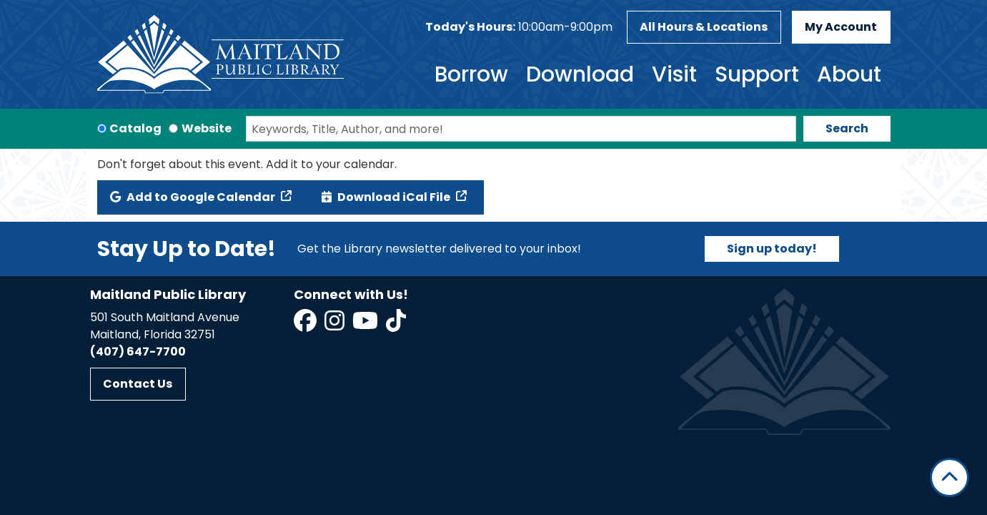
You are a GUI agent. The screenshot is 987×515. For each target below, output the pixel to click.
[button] (519, 27)
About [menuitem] (849, 74)
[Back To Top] (949, 477)
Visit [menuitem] (674, 74)
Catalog (135, 128)
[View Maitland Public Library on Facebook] (306, 325)
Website (207, 128)
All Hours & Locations (704, 27)
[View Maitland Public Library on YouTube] (366, 325)
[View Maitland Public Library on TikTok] (396, 325)
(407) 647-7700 (138, 351)
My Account (841, 27)
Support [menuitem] (757, 74)
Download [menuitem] (580, 74)
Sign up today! (772, 248)
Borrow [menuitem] (471, 74)
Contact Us (137, 384)
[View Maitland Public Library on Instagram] (335, 325)
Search (846, 128)
